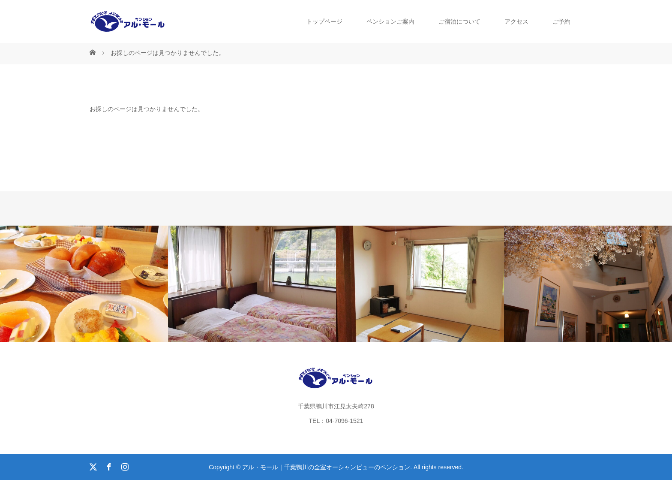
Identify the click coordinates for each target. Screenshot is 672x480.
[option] (84, 284)
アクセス (516, 21)
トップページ (324, 21)
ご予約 (561, 21)
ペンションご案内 (390, 21)
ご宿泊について (459, 21)
